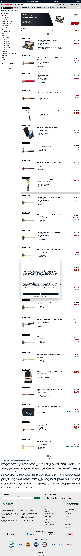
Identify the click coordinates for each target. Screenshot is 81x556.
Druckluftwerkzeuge (6, 25)
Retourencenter (48, 514)
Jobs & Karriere (68, 513)
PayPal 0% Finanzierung (5, 1)
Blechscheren (5, 19)
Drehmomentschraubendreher (8, 23)
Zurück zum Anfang (40, 491)
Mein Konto (47, 511)
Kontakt (78, 1)
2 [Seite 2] (50, 34)
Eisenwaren (4, 27)
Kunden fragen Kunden (49, 525)
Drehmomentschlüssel (7, 21)
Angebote (39, 7)
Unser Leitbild (67, 521)
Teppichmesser (5, 55)
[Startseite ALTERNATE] (6, 4)
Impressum (40, 552)
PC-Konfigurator (49, 7)
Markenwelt (67, 516)
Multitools (4, 35)
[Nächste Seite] (56, 34)
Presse (66, 514)
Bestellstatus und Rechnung (50, 513)
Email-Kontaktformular (32, 513)
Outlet (33, 7)
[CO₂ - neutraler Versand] (8, 503)
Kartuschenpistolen (6, 31)
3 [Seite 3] (53, 34)
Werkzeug (5, 10)
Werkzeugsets (5, 57)
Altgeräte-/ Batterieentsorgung (50, 521)
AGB (65, 522)
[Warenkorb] (77, 4)
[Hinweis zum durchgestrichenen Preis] (73, 24)
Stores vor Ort (67, 517)
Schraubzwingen (5, 45)
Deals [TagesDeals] (17, 7)
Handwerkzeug (11, 10)
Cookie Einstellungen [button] (69, 525)
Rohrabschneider (5, 37)
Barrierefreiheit (67, 527)
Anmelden (36, 498)
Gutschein (47, 522)
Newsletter (56, 1)
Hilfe (75, 1)
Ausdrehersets (5, 17)
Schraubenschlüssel (6, 43)
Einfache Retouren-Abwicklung (32, 1)
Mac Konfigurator (61, 7)
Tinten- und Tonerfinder (49, 524)
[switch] (78, 7)
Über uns (66, 511)
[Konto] (70, 4)
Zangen (3, 59)
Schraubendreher (5, 41)
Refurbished (25, 7)
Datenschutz (9, 499)
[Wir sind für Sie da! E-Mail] (30, 510)
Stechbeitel (4, 51)
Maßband (4, 33)
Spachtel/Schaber (6, 47)
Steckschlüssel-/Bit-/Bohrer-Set (9, 53)
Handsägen (4, 29)
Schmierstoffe (5, 39)
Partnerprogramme (68, 519)
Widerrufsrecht (48, 516)
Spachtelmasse (5, 49)
